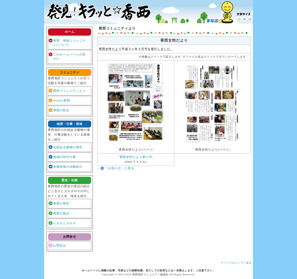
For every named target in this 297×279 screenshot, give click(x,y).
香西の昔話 (61, 213)
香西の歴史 (61, 203)
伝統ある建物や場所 (67, 147)
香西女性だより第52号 (135, 157)
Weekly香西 (61, 100)
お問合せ (59, 245)
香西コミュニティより (69, 90)
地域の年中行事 (64, 157)
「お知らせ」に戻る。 (121, 168)
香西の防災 (61, 110)
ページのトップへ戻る (238, 262)
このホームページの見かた (69, 56)
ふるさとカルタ (64, 223)
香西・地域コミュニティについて (69, 42)
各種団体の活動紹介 (67, 166)
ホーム (69, 31)
